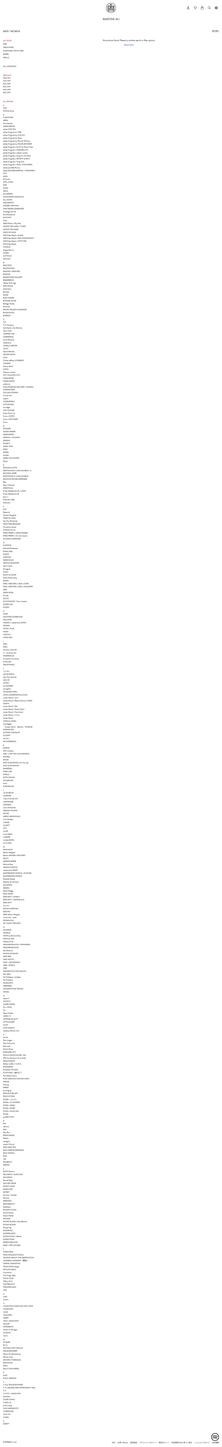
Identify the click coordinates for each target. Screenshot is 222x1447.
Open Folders (8, 1013)
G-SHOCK (7, 545)
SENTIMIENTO (9, 1204)
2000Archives (8, 111)
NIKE (5, 968)
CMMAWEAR (8, 378)
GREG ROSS (8, 592)
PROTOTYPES (8, 1096)
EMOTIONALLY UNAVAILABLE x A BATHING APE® (17, 472)
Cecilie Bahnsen (9, 351)
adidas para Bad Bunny (11, 167)
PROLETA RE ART (10, 1093)
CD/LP (5, 348)
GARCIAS (7, 557)
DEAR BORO (8, 434)
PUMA (5, 1114)
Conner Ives (7, 395)
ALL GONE (7, 199)
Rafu (5, 1129)
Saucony (6, 1198)
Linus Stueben (8, 819)
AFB (5, 185)
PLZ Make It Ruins (9, 1075)
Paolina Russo (8, 1049)
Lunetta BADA (8, 840)
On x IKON (7, 1007)
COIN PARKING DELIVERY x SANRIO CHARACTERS (18, 388)
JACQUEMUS (8, 674)
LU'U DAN (7, 843)
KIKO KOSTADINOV (11, 765)
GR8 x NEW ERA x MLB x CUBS (16, 583)
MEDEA (6, 888)
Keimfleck (6, 756)
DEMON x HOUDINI (11, 437)
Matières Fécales (9, 879)
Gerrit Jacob (7, 565)
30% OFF (7, 92)
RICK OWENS (8, 1153)
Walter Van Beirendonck (12, 1354)
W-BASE (6, 1342)
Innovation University (11, 658)
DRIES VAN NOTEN (11, 458)
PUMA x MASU (9, 1105)
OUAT (5, 1024)
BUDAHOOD (8, 312)
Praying (6, 1084)
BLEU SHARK (8, 297)
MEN (5, 31)
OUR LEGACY (9, 1027)
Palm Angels (7, 1040)
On (4, 1010)
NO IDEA (7, 974)
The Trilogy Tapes (9, 1275)
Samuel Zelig (7, 1180)
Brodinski (6, 306)
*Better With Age (9, 283)
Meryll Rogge (8, 890)
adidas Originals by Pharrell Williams (16, 141)
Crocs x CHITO (8, 416)
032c (5, 108)
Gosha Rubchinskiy (10, 577)
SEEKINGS (7, 1200)
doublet (6, 455)
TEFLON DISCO (9, 1269)
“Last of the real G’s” (10, 798)
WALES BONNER (10, 1351)
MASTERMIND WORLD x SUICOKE (17, 873)
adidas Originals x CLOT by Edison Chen (18, 147)
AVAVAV (6, 258)
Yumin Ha (6, 1414)
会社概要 (215, 1442)
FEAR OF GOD (9, 518)
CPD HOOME (8, 410)
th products (7, 1272)
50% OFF (7, 86)
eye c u (5, 496)
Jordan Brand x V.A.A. (11, 715)
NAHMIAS (7, 929)
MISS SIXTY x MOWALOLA (13, 899)
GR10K (6, 580)
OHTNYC (7, 1001)
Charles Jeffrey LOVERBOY (13, 360)
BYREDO (7, 315)
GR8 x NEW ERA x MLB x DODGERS (18, 586)
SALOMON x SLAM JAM (13, 1174)
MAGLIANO (8, 849)
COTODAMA (8, 404)
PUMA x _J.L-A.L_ (10, 1099)
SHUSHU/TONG (9, 1209)
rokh (4, 1159)
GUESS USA (8, 604)
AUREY (6, 253)
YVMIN (6, 1417)
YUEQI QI (7, 1402)
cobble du (6, 384)
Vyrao (5, 1335)
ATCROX (6, 247)
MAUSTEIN (7, 885)
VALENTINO (8, 1309)
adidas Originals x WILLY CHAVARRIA (17, 164)
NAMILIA (6, 932)
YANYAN (6, 1396)
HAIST (5, 613)
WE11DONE (7, 1362)
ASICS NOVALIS (9, 232)
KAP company (8, 750)
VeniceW (6, 1323)
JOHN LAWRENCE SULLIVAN (15, 694)
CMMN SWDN (9, 381)
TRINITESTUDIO (9, 1287)
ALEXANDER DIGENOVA (13, 196)
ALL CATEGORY (9, 66)
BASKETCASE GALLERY (12, 277)
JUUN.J (6, 738)
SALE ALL (7, 77)
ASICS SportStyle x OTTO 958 (14, 241)
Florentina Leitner (9, 527)
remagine (6, 1141)
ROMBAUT (7, 1162)
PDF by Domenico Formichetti (14, 1058)
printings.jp (7, 1090)
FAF (4, 509)
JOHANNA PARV (10, 691)
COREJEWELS (9, 401)
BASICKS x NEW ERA (11, 271)
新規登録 (133, 1442)
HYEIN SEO (7, 637)
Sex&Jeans (7, 1206)
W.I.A (5, 1345)
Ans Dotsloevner (9, 214)
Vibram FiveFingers (10, 1329)
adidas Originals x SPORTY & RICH (16, 158)
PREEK (6, 1087)
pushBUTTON (8, 1117)
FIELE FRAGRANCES (11, 524)
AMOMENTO (8, 202)
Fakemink (6, 512)
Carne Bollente (8, 339)
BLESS (5, 295)
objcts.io (6, 998)
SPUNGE (6, 1218)
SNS (113, 1442)
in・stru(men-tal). (9, 652)
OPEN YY (7, 1016)
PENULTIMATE (9, 1061)
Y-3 (4, 1390)
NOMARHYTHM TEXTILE (13, 988)
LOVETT (6, 825)
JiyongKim (7, 688)
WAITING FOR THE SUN (13, 1348)
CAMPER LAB (8, 333)
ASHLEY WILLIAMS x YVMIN (14, 226)
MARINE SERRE (9, 861)
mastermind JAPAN (10, 870)
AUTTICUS (7, 255)
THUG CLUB (8, 1278)
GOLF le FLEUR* (9, 574)
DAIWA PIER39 (9, 431)
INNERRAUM (8, 655)
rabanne (6, 1126)
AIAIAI (5, 188)
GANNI (6, 554)
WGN (5, 1365)
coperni (5, 398)
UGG (5, 1296)
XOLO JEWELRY (9, 1378)
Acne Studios (8, 123)
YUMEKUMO (8, 1411)
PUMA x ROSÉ (9, 1108)
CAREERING (8, 336)
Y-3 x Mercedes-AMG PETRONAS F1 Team (19, 1387)
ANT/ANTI (7, 217)
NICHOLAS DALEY (10, 953)
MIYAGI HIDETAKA (10, 908)
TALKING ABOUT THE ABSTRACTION (18, 1257)
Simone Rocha (8, 1212)
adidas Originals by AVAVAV (14, 135)
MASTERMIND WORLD (12, 876)
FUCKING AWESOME (12, 538)
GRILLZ (6, 57)
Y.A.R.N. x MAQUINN (12, 1393)
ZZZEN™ (6, 1423)
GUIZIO (6, 607)
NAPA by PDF (8, 938)
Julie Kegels (7, 724)
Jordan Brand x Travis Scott (13, 712)
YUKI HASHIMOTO (10, 1408)
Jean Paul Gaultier (9, 677)
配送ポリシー (164, 1442)
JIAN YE (6, 680)
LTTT (5, 828)
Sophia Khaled (8, 1215)
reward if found (8, 1144)
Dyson (5, 461)
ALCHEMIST (8, 193)
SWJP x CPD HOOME (11, 1245)
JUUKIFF (6, 735)
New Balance (7, 950)
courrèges (6, 407)
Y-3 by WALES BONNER (13, 1384)
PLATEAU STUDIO (10, 1069)
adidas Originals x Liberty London (15, 152)
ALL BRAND (8, 101)
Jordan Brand (8, 718)
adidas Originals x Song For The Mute (17, 155)
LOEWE (6, 822)
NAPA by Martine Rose (12, 935)
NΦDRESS (7, 985)
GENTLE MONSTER (11, 563)
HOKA (5, 631)
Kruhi (5, 783)
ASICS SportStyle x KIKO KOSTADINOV (18, 238)
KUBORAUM (8, 786)
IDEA (5, 644)
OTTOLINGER (8, 1022)
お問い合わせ (123, 1442)
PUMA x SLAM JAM (11, 1111)
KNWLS (6, 774)
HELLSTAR (7, 619)
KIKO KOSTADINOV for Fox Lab (15, 762)
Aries (5, 220)
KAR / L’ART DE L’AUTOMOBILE (16, 753)
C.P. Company (8, 325)
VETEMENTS (8, 1326)
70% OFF (7, 80)
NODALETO (8, 983)
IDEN (5, 646)
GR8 (5, 44)
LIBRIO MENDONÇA (11, 816)
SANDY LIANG (9, 1186)
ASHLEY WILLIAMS (10, 229)
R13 (4, 1123)
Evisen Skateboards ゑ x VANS (14, 491)
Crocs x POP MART (10, 419)
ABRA (5, 120)
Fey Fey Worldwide (10, 521)
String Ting (7, 1227)
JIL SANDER (8, 685)
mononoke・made (9, 917)
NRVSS (6, 991)
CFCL (5, 357)
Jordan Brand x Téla (10, 706)
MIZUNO (6, 911)
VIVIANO (7, 1332)
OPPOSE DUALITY (10, 1019)
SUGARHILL (8, 1230)
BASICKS (6, 274)
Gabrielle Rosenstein (10, 548)
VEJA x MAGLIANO (11, 1320)
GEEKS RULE (8, 560)
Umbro (5, 1299)
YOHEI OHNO (9, 1399)
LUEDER (6, 837)
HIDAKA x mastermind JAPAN (14, 622)
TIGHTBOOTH (9, 1284)
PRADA (6, 1081)
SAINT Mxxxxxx (9, 1171)
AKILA (5, 191)
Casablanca (7, 342)
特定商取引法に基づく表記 (182, 1442)
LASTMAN (7, 804)
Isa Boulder (7, 661)
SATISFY (6, 1192)
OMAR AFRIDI (9, 1004)
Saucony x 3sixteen (10, 1195)
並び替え (215, 31)
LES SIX (6, 813)
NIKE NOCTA (8, 959)
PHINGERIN (8, 1066)
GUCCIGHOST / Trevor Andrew (15, 601)
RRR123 (6, 1165)
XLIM (5, 1375)
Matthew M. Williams (11, 882)
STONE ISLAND (9, 1224)
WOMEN (15, 31)
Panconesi (6, 1046)
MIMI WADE (8, 893)
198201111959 (8, 47)
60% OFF (7, 83)
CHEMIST (7, 363)
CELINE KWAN (9, 354)
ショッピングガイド (202, 1442)
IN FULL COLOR (10, 649)
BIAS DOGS (8, 286)
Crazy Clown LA (9, 413)
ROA (5, 1156)
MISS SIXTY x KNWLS (11, 896)
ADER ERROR (9, 126)
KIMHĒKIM (7, 768)
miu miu (6, 905)
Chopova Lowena (9, 372)
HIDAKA (6, 625)
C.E (4, 322)
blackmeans (7, 288)
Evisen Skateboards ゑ (11, 493)
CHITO (6, 369)
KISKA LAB (7, 771)
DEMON (6, 440)
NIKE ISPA (7, 956)
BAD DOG (7, 265)
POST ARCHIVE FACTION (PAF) (16, 1078)
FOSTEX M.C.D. (9, 530)
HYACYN (6, 634)
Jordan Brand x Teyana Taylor (14, 709)
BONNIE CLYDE (9, 300)
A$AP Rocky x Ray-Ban (12, 223)
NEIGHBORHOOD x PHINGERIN (16, 944)
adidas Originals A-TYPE (12, 132)
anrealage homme (9, 211)
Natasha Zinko (8, 941)
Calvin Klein (7, 330)
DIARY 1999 (8, 446)
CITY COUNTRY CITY (11, 375)
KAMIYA (6, 747)
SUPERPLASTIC (9, 1233)
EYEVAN (6, 502)
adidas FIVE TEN (9, 129)
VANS (5, 1312)
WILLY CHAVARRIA (11, 1368)
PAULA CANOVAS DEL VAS (14, 1055)
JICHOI (6, 683)
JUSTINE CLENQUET (11, 732)
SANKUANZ (8, 1189)
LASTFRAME (8, 801)
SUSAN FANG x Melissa (12, 1236)
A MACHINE (8, 117)
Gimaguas (6, 569)
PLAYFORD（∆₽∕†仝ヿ (12, 1072)
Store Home (129, 44)
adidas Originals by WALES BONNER (17, 144)
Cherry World (8, 366)
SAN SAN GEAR (9, 1183)
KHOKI (6, 759)
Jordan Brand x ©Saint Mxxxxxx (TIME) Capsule (17, 702)
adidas (5, 176)
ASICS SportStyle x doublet (13, 235)
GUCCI (6, 598)
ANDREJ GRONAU (11, 205)
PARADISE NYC (9, 1052)
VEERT (6, 1318)
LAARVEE (7, 795)
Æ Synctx (6, 179)
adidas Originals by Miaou (12, 138)
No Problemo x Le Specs (12, 977)
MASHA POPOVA (10, 867)
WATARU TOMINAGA (12, 1359)
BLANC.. (6, 292)
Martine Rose (8, 864)
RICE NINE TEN (9, 1147)
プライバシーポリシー (148, 1442)
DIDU (5, 449)
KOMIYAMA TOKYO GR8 (13, 50)
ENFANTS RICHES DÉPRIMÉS (15, 479)
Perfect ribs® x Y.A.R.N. (12, 1064)
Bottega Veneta (8, 303)
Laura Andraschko (9, 807)
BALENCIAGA (8, 268)
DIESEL (6, 54)
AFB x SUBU (8, 182)
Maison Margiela (9, 852)
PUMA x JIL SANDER (11, 1102)
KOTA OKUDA (9, 777)
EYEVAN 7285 (8, 499)
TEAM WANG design (11, 1266)
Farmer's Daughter (9, 515)
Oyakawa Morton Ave (11, 1030)
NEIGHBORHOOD (11, 947)
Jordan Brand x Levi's (10, 697)
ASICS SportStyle (9, 244)
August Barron (8, 250)
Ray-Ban (6, 1132)
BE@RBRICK (8, 280)
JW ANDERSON (9, 741)
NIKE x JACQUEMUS (11, 962)
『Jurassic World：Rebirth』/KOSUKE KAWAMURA (17, 728)
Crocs (5, 422)
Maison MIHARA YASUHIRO (14, 855)
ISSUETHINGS (8, 664)
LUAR (5, 831)
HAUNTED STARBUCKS (13, 616)
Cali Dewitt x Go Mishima (12, 328)
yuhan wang (7, 1405)
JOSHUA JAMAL (9, 721)
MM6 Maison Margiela (11, 914)
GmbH (5, 572)
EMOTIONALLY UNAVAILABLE (15, 476)
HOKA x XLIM (8, 628)
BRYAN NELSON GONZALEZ (15, 309)
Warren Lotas (8, 1357)
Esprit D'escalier (9, 485)
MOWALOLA (8, 920)
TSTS (5, 1290)
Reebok (5, 1138)
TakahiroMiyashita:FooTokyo (13, 1254)
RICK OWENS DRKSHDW (13, 1150)
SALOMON (7, 1177)
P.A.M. (5, 1037)
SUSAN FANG (8, 1239)
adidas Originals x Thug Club (13, 161)
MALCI (5, 858)
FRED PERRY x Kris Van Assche (15, 535)
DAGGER (7, 428)
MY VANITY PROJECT (12, 923)
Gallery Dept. (8, 551)
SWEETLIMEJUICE (10, 1242)
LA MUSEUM (8, 792)
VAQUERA (7, 1315)
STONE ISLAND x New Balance (15, 1221)
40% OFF (7, 89)
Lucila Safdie (7, 834)
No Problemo (8, 980)
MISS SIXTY (7, 902)
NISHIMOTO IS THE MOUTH (14, 971)
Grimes (5, 595)
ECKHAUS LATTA (10, 467)
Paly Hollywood (9, 1043)
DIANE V (6, 443)
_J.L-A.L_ (6, 671)
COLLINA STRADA (10, 392)
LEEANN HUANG (10, 810)
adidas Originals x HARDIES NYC (15, 150)
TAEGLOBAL (8, 1251)
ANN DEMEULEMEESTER (13, 208)
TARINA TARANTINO (11, 1263)
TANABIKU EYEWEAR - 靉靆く (15, 1260)
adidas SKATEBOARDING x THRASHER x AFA (19, 172)
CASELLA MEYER (10, 345)
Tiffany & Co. (8, 1281)
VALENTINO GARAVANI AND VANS (18, 1306)
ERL (4, 482)
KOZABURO (8, 780)
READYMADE (8, 1135)
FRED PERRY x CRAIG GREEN (15, 532)
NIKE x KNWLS (9, 965)
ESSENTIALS (8, 488)
